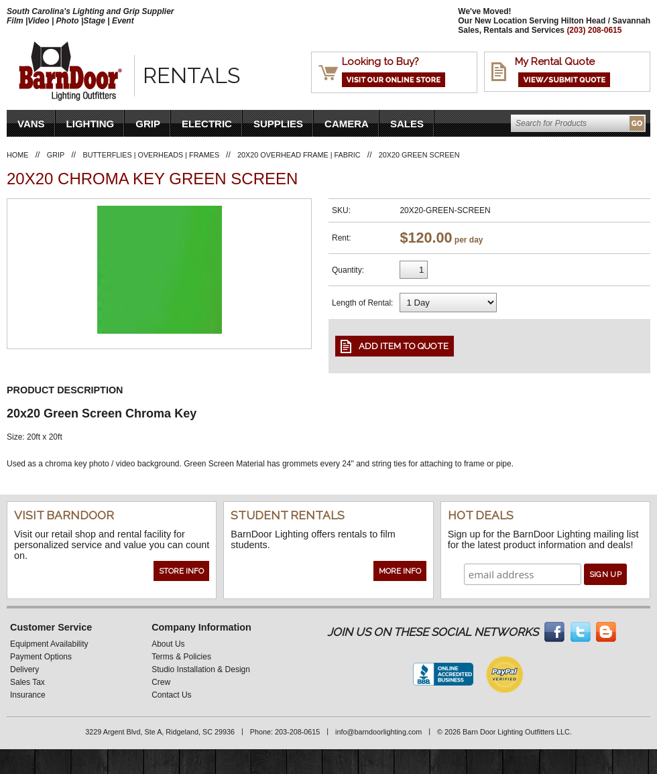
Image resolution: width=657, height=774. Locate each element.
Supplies (278, 123)
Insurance (28, 695)
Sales (407, 123)
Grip (147, 123)
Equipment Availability (49, 644)
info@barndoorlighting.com (378, 732)
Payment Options (41, 656)
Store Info (181, 571)
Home (17, 155)
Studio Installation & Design (201, 669)
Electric (207, 123)
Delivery (24, 669)
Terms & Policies (181, 656)
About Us (168, 644)
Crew (161, 682)
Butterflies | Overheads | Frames (152, 155)
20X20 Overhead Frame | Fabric (298, 155)
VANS (31, 123)
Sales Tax (27, 682)
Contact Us (171, 695)
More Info (400, 571)
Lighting (90, 123)
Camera (346, 123)
